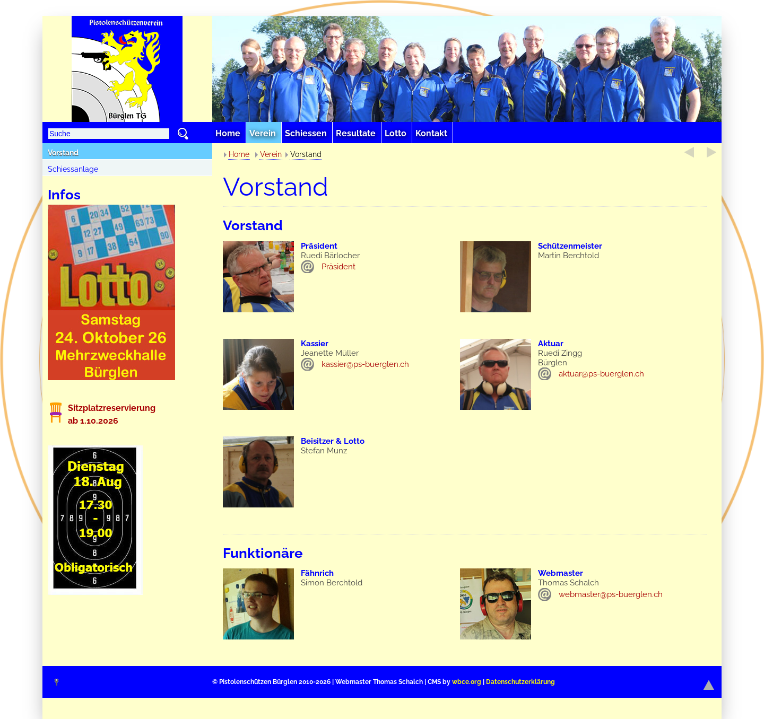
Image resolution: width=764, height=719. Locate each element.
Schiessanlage (73, 169)
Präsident (338, 266)
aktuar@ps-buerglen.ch (601, 374)
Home (239, 154)
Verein (271, 154)
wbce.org (466, 682)
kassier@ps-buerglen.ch (365, 364)
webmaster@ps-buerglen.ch (611, 594)
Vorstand (63, 152)
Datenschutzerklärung (520, 682)
